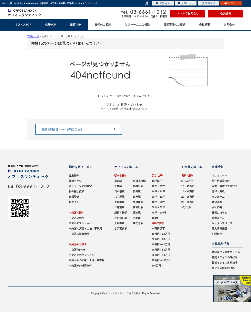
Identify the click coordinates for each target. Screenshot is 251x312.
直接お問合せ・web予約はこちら (78, 129)
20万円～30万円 (161, 239)
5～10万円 (187, 180)
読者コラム (218, 217)
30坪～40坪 (158, 196)
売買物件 (163, 3)
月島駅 (137, 217)
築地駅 (137, 212)
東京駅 (118, 180)
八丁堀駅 (119, 196)
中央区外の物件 (78, 249)
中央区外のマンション (81, 255)
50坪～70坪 (158, 207)
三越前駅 (119, 207)
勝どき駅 (138, 223)
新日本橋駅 (120, 212)
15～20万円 (188, 191)
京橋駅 (118, 186)
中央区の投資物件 (79, 233)
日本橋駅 (119, 191)
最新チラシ (75, 180)
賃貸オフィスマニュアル (226, 252)
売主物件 (74, 175)
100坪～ (156, 217)
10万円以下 (158, 228)
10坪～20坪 (158, 186)
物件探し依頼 (76, 191)
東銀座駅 (138, 202)
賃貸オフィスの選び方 (224, 257)
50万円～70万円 (161, 255)
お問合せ (217, 233)
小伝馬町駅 (120, 217)
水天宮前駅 (120, 228)
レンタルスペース (222, 223)
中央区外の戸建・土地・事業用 (87, 260)
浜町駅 (137, 191)
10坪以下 (157, 180)
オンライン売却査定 (80, 186)
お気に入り (186, 3)
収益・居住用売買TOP (224, 186)
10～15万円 (188, 186)
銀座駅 (137, 196)
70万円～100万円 (161, 260)
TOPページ (33, 36)
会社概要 (217, 207)
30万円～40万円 (161, 244)
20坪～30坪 (158, 191)
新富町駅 (138, 207)
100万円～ (158, 265)
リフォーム (218, 196)
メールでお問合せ (188, 13)
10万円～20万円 (161, 233)
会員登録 (225, 13)
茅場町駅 (119, 202)
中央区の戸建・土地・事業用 (85, 228)
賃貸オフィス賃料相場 (224, 262)
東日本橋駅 (139, 180)
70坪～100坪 (159, 212)
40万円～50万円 (161, 249)
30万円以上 (187, 207)
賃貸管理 (217, 202)
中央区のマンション (80, 223)
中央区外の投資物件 (80, 265)
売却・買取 (218, 191)
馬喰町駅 (138, 186)
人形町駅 (119, 223)
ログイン (74, 202)
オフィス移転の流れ (223, 267)
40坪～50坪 (158, 202)
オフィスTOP (219, 175)
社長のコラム (219, 212)
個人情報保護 (219, 228)
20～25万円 (188, 196)
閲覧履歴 (208, 3)
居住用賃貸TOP (221, 180)
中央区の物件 (76, 217)
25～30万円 (188, 202)
